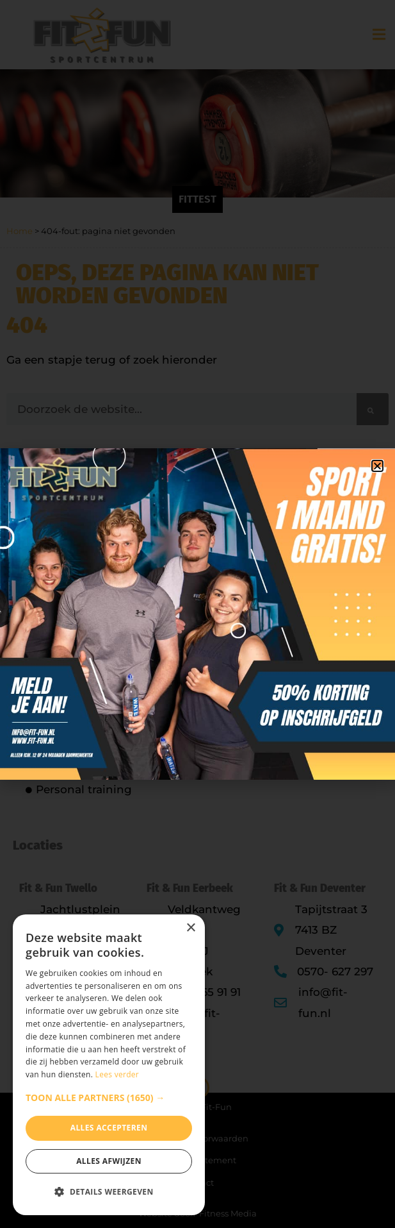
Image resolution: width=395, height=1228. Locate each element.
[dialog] (109, 1064)
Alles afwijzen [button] (108, 1161)
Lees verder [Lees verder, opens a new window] (117, 1074)
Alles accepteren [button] (109, 1127)
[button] (109, 1098)
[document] (197, 614)
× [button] (190, 928)
